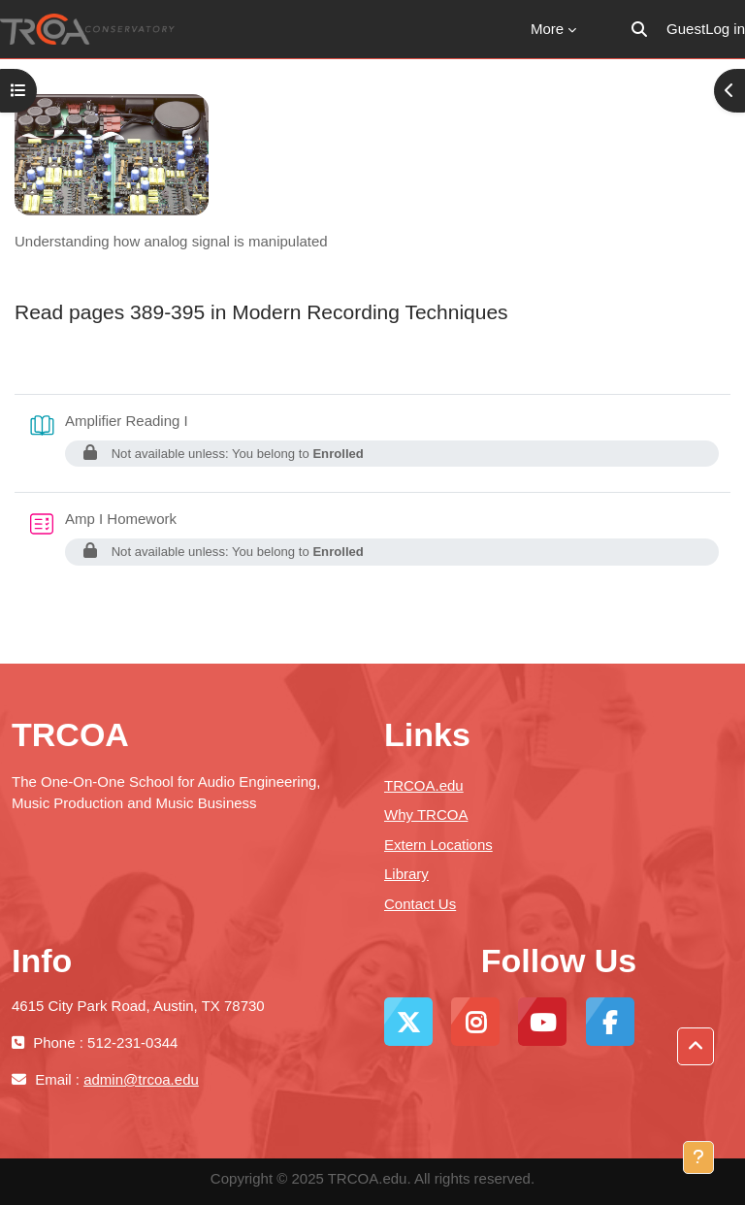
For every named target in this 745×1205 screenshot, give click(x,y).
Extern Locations (438, 844)
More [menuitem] (547, 28)
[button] (639, 29)
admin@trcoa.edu (141, 1079)
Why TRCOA (426, 814)
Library (406, 873)
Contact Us (420, 904)
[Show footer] (698, 1157)
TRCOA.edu (424, 785)
